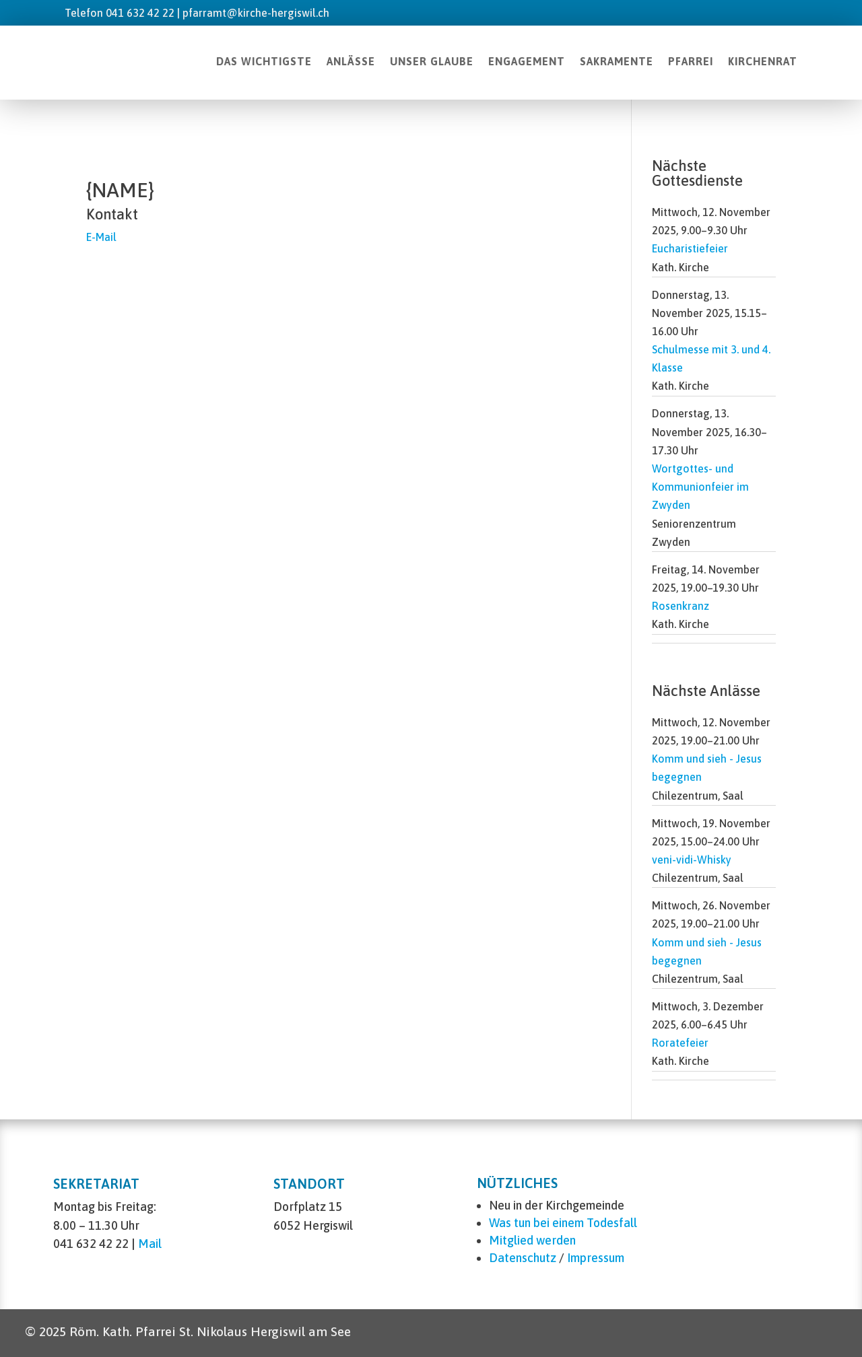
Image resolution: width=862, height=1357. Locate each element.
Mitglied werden (532, 1240)
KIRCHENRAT (762, 61)
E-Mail (101, 237)
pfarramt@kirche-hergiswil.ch (256, 13)
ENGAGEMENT (526, 61)
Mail (150, 1244)
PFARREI (690, 61)
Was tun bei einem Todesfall (563, 1223)
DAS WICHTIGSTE (264, 61)
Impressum (595, 1258)
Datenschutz (522, 1258)
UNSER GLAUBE (431, 61)
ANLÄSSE (351, 61)
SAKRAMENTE (616, 61)
